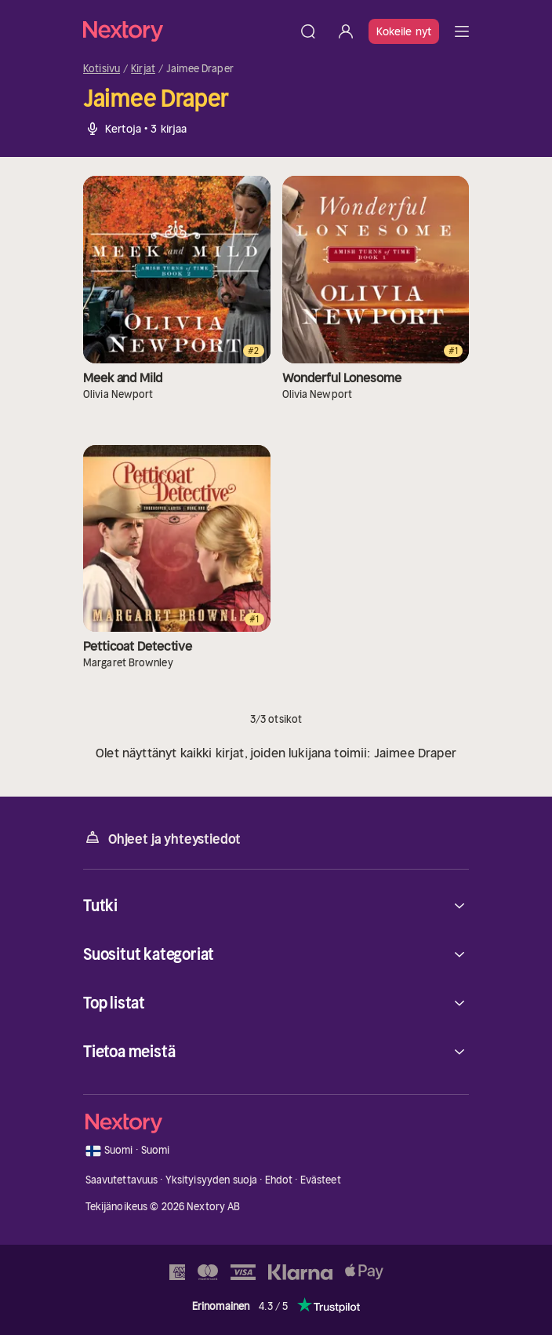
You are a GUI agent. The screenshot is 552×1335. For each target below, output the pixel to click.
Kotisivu (101, 69)
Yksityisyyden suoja (211, 1180)
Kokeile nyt (403, 31)
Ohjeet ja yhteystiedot (162, 838)
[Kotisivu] (186, 31)
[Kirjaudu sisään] (346, 31)
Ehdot (279, 1180)
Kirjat (143, 69)
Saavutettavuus (121, 1180)
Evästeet (320, 1180)
